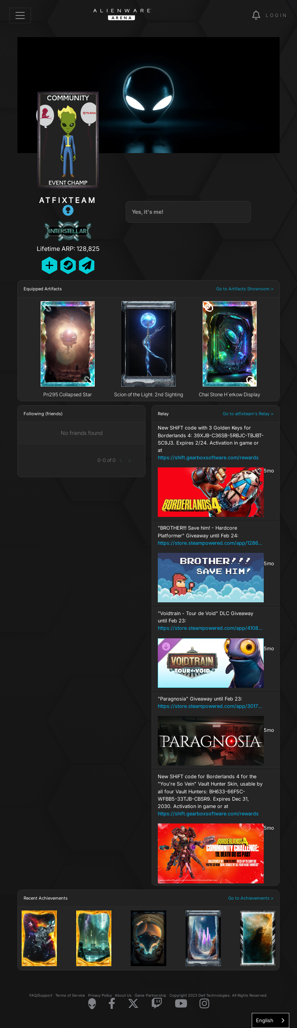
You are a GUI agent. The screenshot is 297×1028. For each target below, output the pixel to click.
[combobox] (270, 1020)
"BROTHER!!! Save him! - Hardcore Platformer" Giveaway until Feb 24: (211, 536)
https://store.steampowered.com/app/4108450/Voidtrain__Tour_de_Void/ (211, 628)
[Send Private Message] (86, 265)
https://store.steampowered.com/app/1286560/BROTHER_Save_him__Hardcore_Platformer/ (211, 543)
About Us (123, 995)
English (264, 1020)
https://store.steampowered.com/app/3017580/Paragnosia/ (211, 706)
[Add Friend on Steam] (68, 265)
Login (277, 15)
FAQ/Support (40, 995)
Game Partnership (150, 995)
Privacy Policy (100, 995)
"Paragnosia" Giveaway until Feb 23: (211, 703)
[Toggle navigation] (20, 15)
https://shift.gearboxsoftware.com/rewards (208, 457)
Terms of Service (70, 995)
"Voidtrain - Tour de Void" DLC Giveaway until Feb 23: (211, 621)
